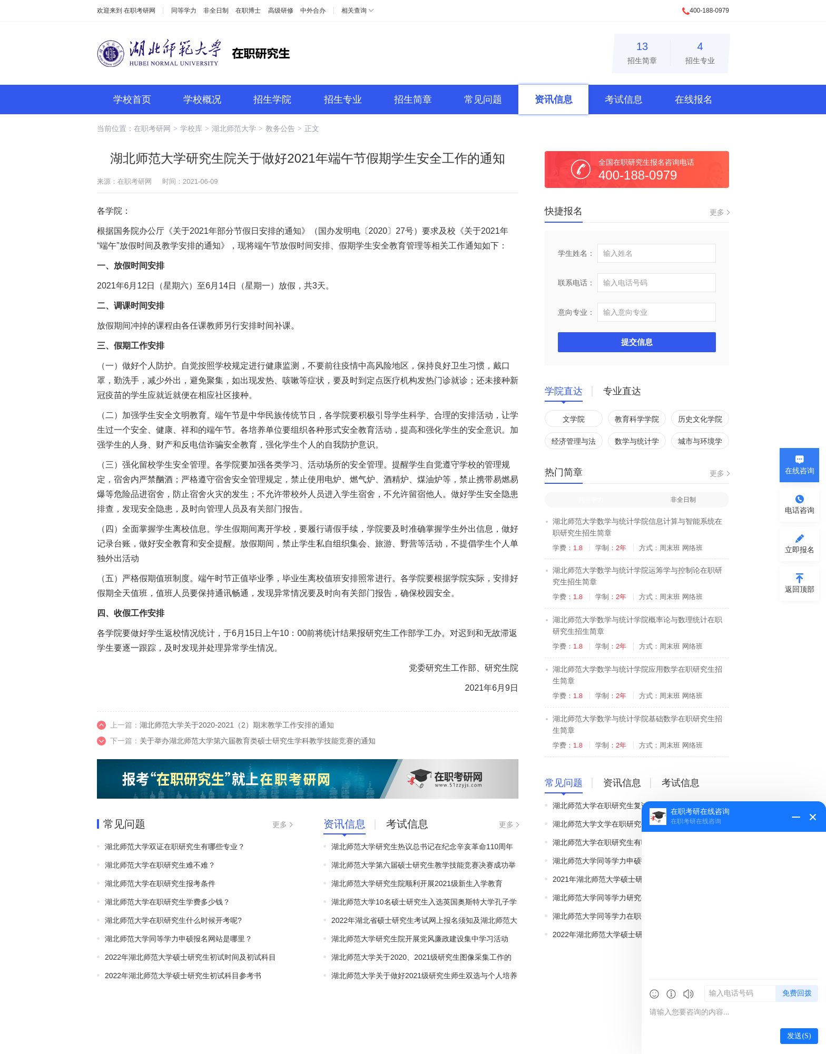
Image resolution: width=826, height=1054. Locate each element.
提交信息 (637, 341)
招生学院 (272, 99)
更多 (279, 824)
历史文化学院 (700, 419)
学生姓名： (576, 253)
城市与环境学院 (700, 443)
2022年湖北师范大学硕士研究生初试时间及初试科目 (190, 957)
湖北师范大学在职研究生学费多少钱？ (167, 902)
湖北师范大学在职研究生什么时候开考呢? (173, 920)
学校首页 (132, 99)
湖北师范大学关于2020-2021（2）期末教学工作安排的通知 (237, 725)
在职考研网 (139, 10)
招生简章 (642, 51)
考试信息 (624, 99)
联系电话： (576, 283)
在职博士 (248, 10)
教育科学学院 (637, 419)
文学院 (574, 419)
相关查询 (354, 10)
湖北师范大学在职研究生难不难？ (160, 865)
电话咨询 (799, 510)
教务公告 (280, 128)
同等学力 (183, 10)
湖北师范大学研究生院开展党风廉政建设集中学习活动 (419, 938)
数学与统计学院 (637, 443)
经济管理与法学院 (574, 443)
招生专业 (700, 51)
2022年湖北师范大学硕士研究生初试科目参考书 (183, 975)
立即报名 (799, 549)
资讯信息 (554, 99)
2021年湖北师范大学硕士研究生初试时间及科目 (631, 879)
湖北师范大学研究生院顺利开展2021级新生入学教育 (417, 883)
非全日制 (216, 10)
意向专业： (576, 312)
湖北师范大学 (234, 128)
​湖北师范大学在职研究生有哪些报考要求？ (623, 842)
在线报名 (694, 99)
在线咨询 (799, 470)
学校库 (191, 128)
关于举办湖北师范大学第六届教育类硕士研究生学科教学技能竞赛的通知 (258, 741)
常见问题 (483, 99)
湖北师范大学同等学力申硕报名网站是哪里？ (178, 938)
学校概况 (202, 99)
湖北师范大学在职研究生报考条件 (160, 883)
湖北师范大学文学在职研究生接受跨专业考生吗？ (634, 824)
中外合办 (313, 10)
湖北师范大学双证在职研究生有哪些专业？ (175, 846)
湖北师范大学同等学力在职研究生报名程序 (623, 916)
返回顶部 (799, 589)
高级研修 (280, 10)
